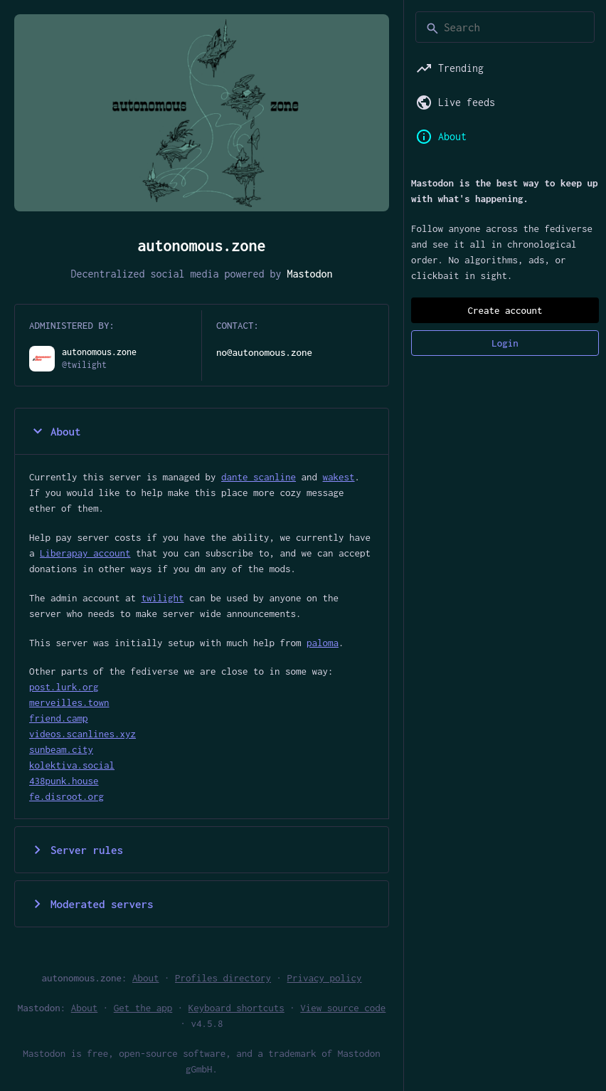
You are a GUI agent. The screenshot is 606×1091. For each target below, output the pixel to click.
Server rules (76, 849)
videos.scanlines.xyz (82, 733)
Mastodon (310, 274)
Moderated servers (91, 903)
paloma (323, 642)
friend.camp (58, 718)
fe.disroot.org (66, 796)
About (55, 431)
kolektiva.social (72, 765)
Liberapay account (85, 553)
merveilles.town (69, 702)
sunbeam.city (61, 749)
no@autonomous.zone (264, 352)
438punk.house (64, 780)
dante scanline (258, 477)
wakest (339, 477)
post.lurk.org (64, 686)
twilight (163, 598)
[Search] (505, 27)
